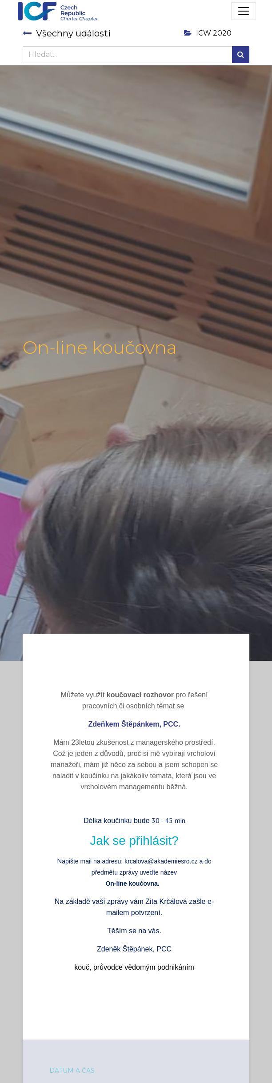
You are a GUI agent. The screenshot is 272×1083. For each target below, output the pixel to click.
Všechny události (67, 33)
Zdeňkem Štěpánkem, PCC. (134, 724)
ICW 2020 (208, 33)
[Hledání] (240, 54)
